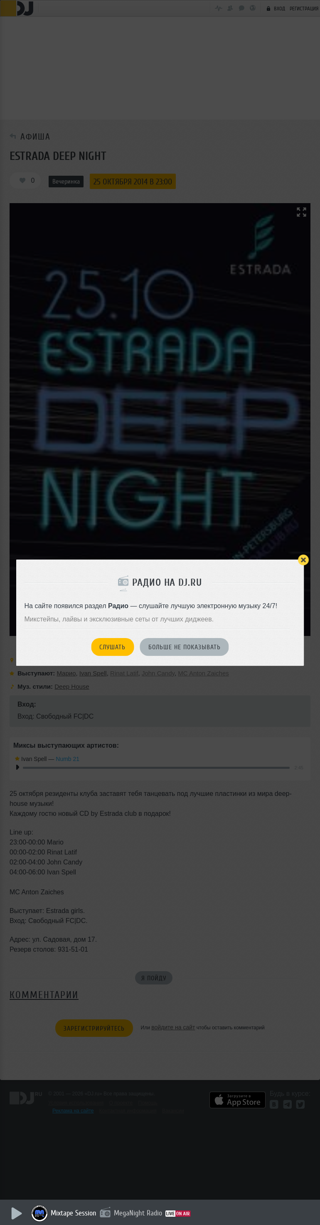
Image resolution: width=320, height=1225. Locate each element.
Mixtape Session (73, 1213)
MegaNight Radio (138, 1213)
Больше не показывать (184, 647)
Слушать (112, 647)
